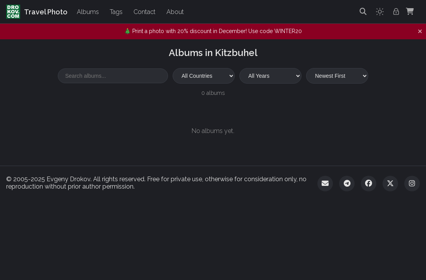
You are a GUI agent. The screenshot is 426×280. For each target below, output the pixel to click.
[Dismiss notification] (420, 31)
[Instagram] (412, 183)
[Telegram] (347, 183)
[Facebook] (368, 183)
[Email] (325, 183)
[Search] (363, 12)
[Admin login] (396, 11)
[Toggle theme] (379, 11)
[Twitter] (390, 183)
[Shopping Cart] (410, 12)
